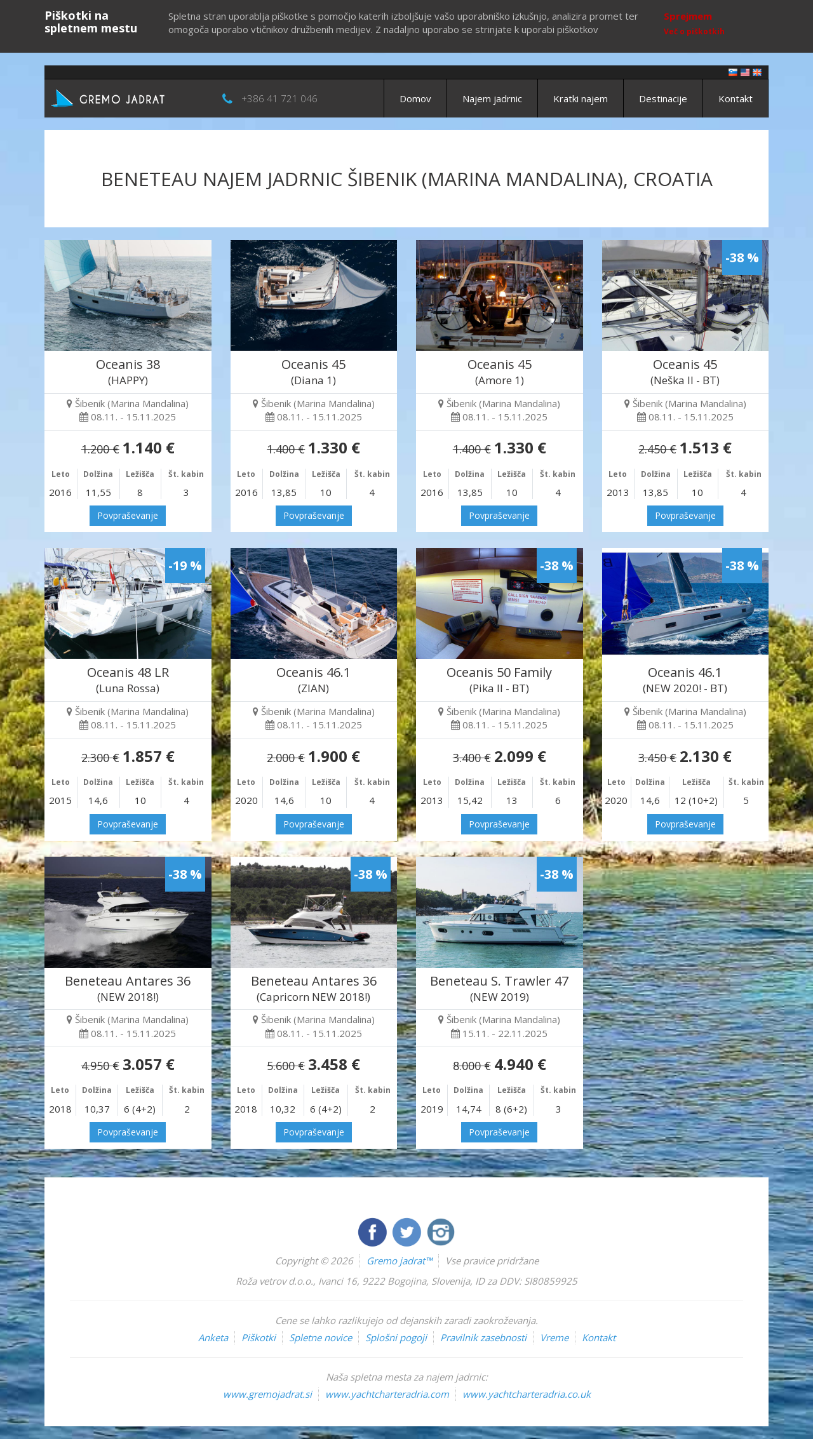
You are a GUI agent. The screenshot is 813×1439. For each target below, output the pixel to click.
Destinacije (663, 98)
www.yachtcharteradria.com (387, 1394)
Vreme (554, 1337)
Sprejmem (688, 16)
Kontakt (735, 98)
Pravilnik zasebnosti (483, 1337)
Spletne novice (320, 1337)
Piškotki (258, 1337)
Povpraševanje (127, 515)
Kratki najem (580, 98)
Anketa (213, 1337)
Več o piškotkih (694, 31)
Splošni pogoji (396, 1337)
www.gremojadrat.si (267, 1394)
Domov (415, 98)
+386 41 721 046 (279, 98)
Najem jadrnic (492, 98)
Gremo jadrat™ (399, 1260)
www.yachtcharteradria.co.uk (526, 1394)
